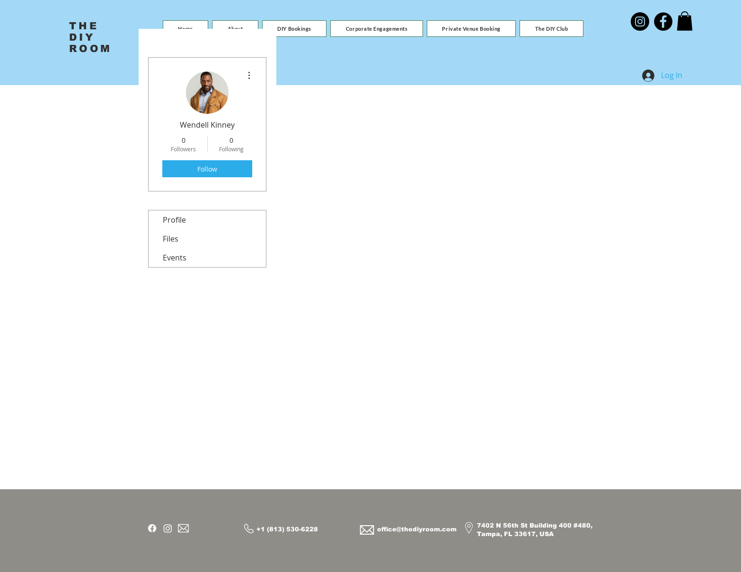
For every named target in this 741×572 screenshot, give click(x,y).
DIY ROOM (90, 43)
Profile (174, 220)
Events (174, 257)
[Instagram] (640, 21)
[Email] (183, 528)
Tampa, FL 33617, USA (515, 533)
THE (84, 25)
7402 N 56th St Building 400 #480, (534, 525)
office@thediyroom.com (417, 529)
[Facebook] (663, 21)
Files (170, 239)
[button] (294, 28)
